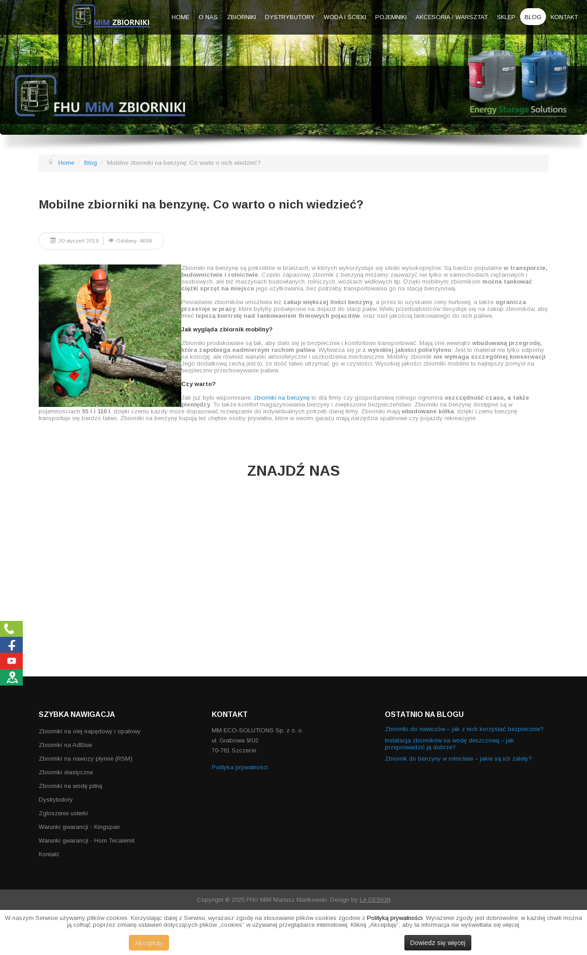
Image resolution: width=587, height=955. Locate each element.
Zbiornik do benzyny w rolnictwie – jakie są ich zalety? (458, 758)
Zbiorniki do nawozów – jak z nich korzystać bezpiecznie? (464, 729)
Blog (533, 17)
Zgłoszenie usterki (63, 813)
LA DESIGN (375, 899)
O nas (208, 17)
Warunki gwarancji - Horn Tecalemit (86, 840)
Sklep (506, 17)
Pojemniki (391, 17)
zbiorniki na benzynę (282, 397)
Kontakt (564, 17)
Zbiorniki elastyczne (66, 772)
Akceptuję (149, 942)
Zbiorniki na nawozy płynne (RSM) (86, 758)
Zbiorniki (241, 17)
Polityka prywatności (240, 767)
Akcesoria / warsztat (452, 17)
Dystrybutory (290, 17)
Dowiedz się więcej (437, 942)
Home (180, 17)
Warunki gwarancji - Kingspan (79, 826)
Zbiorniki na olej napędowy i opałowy (90, 731)
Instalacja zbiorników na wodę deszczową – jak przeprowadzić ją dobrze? (449, 744)
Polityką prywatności (395, 917)
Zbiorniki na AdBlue (65, 745)
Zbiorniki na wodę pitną (70, 785)
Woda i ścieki (345, 17)
